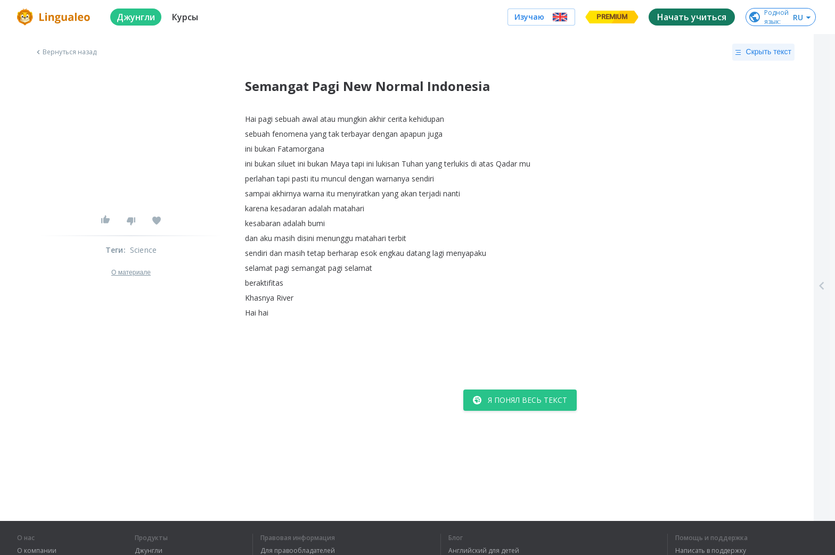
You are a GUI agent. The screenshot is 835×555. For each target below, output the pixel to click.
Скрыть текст (763, 52)
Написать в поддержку (710, 550)
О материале (131, 272)
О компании (36, 550)
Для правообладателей (297, 550)
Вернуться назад (65, 52)
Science (143, 250)
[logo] (55, 17)
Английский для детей (483, 550)
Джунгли (148, 550)
